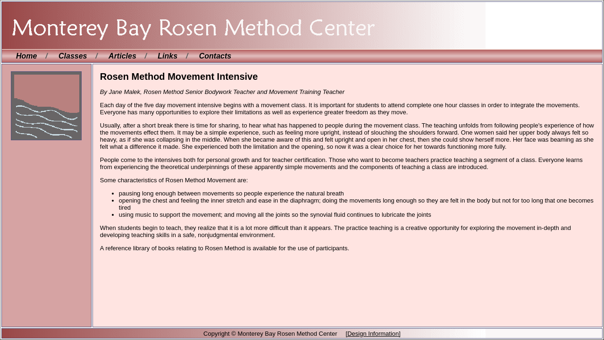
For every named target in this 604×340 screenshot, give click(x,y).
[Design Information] (373, 333)
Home (26, 56)
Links (167, 56)
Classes (73, 56)
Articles (122, 56)
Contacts (215, 56)
